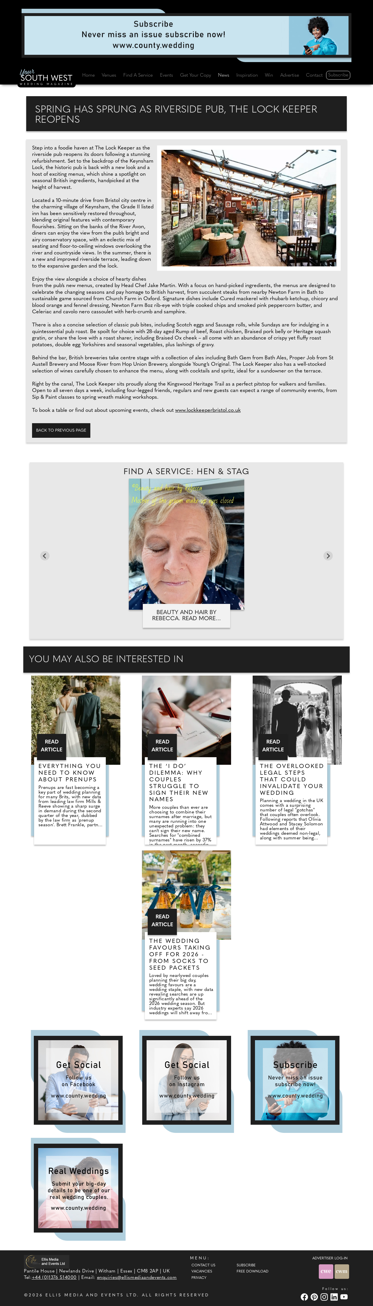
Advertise (289, 75)
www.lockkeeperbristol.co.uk (208, 410)
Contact (314, 75)
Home (88, 75)
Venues (109, 75)
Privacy (198, 1278)
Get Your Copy (195, 75)
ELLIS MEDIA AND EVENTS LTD (91, 1295)
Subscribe (338, 75)
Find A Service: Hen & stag (186, 472)
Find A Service (138, 75)
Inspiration (247, 75)
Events (166, 75)
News (223, 75)
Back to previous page (61, 430)
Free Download (252, 1271)
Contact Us (203, 1265)
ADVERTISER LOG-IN (330, 1258)
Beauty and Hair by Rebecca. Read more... (186, 616)
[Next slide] (328, 555)
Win (269, 75)
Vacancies (201, 1271)
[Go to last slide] (45, 555)
